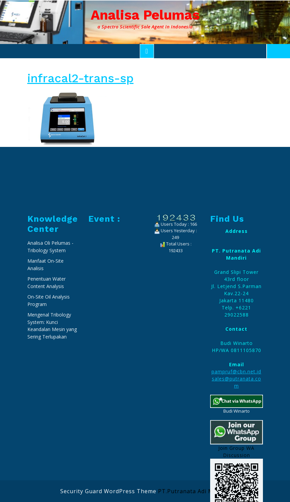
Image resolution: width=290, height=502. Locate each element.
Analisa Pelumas (145, 15)
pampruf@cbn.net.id (236, 444)
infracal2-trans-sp (80, 78)
